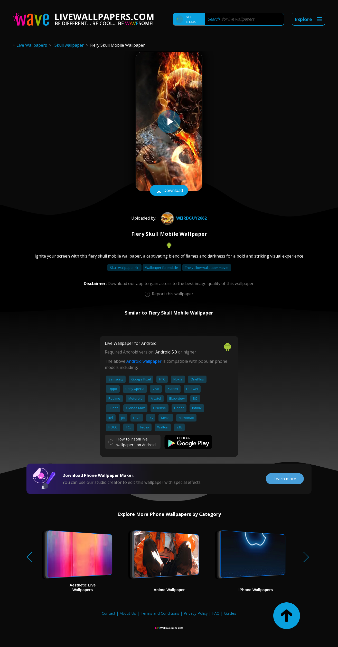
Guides (230, 613)
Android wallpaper (144, 361)
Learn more (285, 479)
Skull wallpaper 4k (124, 267)
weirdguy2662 (183, 218)
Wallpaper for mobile (162, 267)
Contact (108, 613)
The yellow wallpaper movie (206, 267)
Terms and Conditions (159, 613)
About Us (128, 613)
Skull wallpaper (69, 45)
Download (169, 191)
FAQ (216, 613)
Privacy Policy (196, 613)
